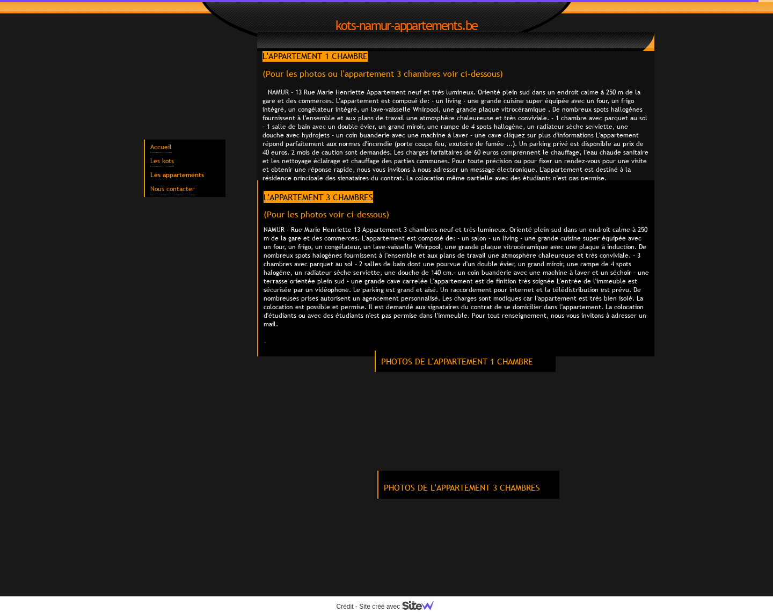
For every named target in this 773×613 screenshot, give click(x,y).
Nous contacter (172, 189)
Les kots (162, 161)
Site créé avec (400, 606)
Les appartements (177, 175)
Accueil (161, 147)
